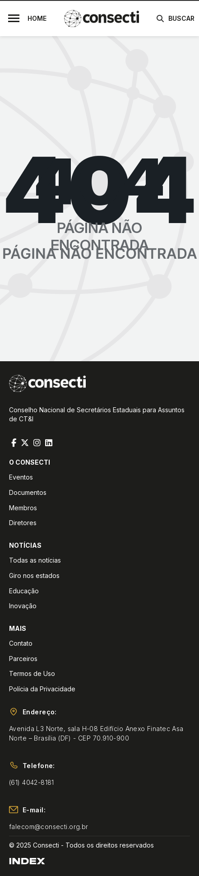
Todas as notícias (35, 560)
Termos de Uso (32, 673)
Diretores (23, 523)
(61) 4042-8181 (31, 782)
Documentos (27, 492)
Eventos (21, 477)
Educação (24, 591)
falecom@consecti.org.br (48, 826)
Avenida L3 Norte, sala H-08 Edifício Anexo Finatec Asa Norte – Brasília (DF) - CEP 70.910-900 (96, 733)
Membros (23, 508)
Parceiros (23, 658)
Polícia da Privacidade (42, 689)
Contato (20, 643)
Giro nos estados (34, 575)
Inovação (23, 606)
